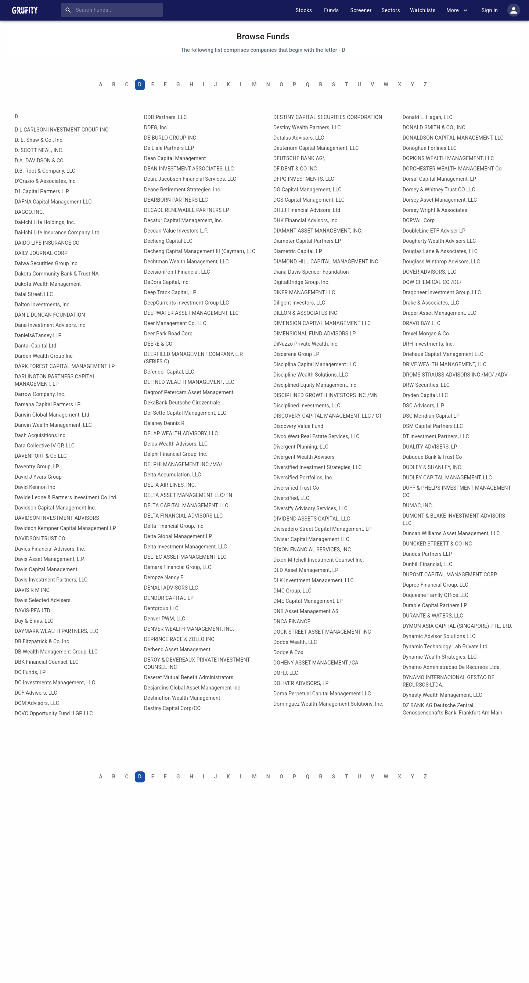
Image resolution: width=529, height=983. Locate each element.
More (457, 10)
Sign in (489, 10)
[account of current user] (513, 10)
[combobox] (113, 10)
